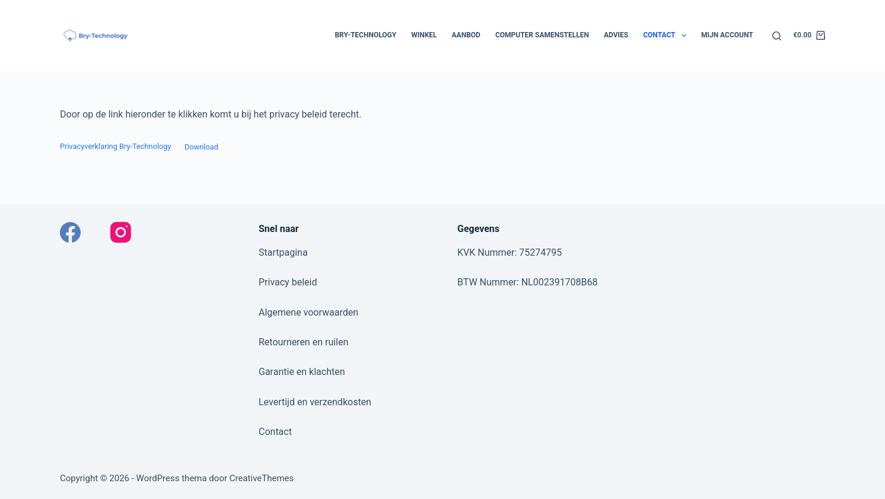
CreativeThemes (262, 478)
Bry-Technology (365, 35)
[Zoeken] (776, 35)
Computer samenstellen (542, 35)
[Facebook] (70, 232)
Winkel (424, 35)
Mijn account (727, 35)
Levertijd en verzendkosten (315, 402)
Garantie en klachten (302, 371)
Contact (667, 35)
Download (201, 146)
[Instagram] (120, 232)
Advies (616, 35)
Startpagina (283, 252)
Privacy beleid (288, 282)
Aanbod (466, 35)
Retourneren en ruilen (303, 342)
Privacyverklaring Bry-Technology (115, 146)
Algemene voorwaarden (308, 312)
